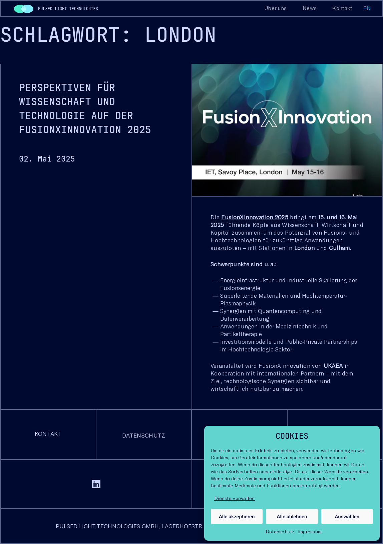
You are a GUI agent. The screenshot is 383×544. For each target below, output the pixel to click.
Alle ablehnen (292, 517)
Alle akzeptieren (237, 517)
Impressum (310, 531)
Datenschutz (280, 531)
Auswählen (347, 517)
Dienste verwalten (234, 498)
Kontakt (342, 8)
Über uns (275, 8)
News (310, 8)
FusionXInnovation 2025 (254, 217)
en (367, 8)
